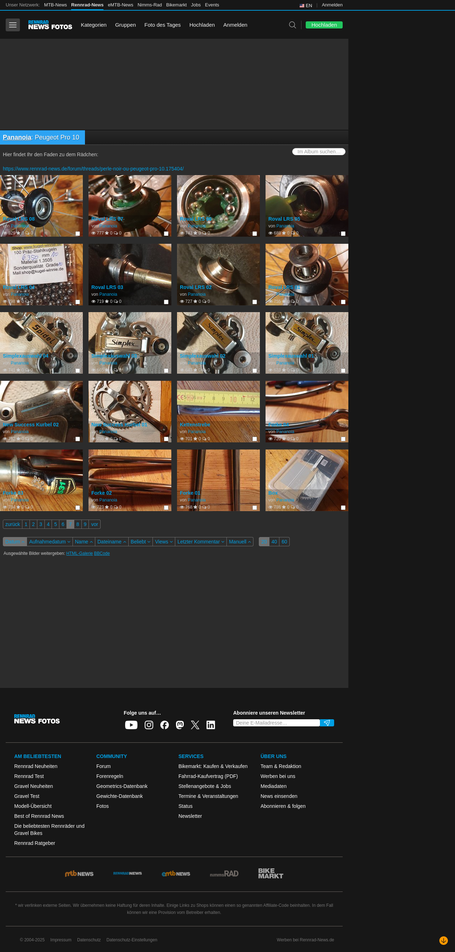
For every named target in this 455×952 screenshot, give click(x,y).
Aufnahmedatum (49, 542)
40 (274, 542)
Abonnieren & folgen (283, 806)
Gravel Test (26, 796)
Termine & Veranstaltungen (208, 796)
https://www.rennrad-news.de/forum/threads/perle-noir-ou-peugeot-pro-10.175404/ (93, 169)
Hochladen (202, 25)
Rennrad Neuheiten (35, 766)
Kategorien (94, 25)
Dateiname (111, 542)
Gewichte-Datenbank (119, 796)
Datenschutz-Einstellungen (132, 939)
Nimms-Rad (150, 4)
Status (185, 806)
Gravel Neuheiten (33, 786)
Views (164, 542)
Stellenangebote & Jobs (204, 786)
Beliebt (141, 542)
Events (212, 4)
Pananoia (17, 137)
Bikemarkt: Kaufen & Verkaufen (213, 766)
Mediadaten (274, 786)
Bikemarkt (176, 4)
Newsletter (190, 816)
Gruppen (125, 25)
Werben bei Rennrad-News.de (305, 939)
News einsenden (279, 796)
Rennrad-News (87, 4)
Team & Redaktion (281, 766)
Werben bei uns (278, 776)
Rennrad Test (29, 776)
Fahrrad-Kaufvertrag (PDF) (208, 776)
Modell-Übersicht (33, 806)
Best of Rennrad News (39, 816)
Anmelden (332, 4)
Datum (15, 542)
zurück (12, 524)
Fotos (102, 806)
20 (264, 542)
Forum (103, 766)
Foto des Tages (162, 25)
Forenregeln (109, 776)
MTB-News (55, 4)
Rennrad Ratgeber (34, 843)
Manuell (240, 542)
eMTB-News (120, 4)
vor (94, 524)
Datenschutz (89, 939)
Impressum (60, 939)
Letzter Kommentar (200, 542)
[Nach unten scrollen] (443, 940)
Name (84, 542)
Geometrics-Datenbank (122, 786)
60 (284, 542)
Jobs (195, 4)
